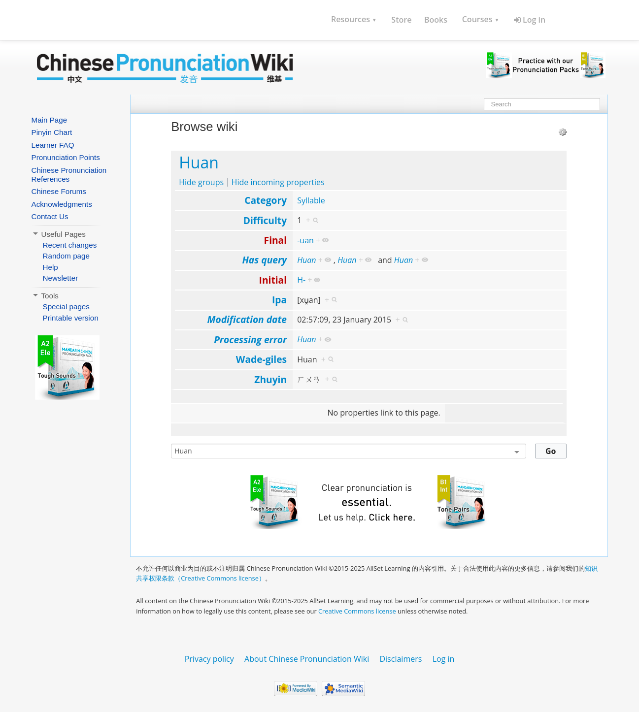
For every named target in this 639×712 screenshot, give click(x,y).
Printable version (71, 318)
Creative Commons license (357, 611)
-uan (305, 240)
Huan (199, 162)
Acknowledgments (62, 204)
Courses (480, 19)
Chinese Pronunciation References (69, 174)
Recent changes (70, 245)
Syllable (311, 200)
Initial (273, 280)
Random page (66, 256)
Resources (354, 19)
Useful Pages (59, 234)
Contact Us (50, 216)
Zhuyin (270, 379)
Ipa (279, 299)
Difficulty (265, 220)
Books (435, 19)
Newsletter (60, 278)
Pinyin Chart (52, 132)
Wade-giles (261, 359)
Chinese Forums (59, 191)
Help (50, 267)
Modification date (247, 319)
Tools (45, 295)
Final (275, 240)
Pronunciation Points (66, 157)
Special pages (66, 306)
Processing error (250, 339)
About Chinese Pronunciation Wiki (306, 658)
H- (301, 279)
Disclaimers (400, 658)
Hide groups (201, 182)
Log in (529, 19)
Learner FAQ (53, 145)
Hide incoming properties (278, 182)
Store (401, 19)
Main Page (49, 120)
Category (265, 200)
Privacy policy (209, 658)
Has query (264, 259)
